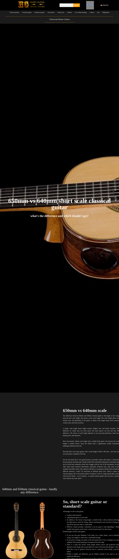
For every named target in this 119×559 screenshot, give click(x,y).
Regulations (105, 12)
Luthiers (69, 12)
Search (76, 5)
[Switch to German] (104, 5)
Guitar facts (60, 12)
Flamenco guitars (39, 12)
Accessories (51, 12)
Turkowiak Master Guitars (59, 19)
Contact (92, 12)
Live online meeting (81, 12)
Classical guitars (14, 12)
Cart (98, 12)
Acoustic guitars (27, 12)
